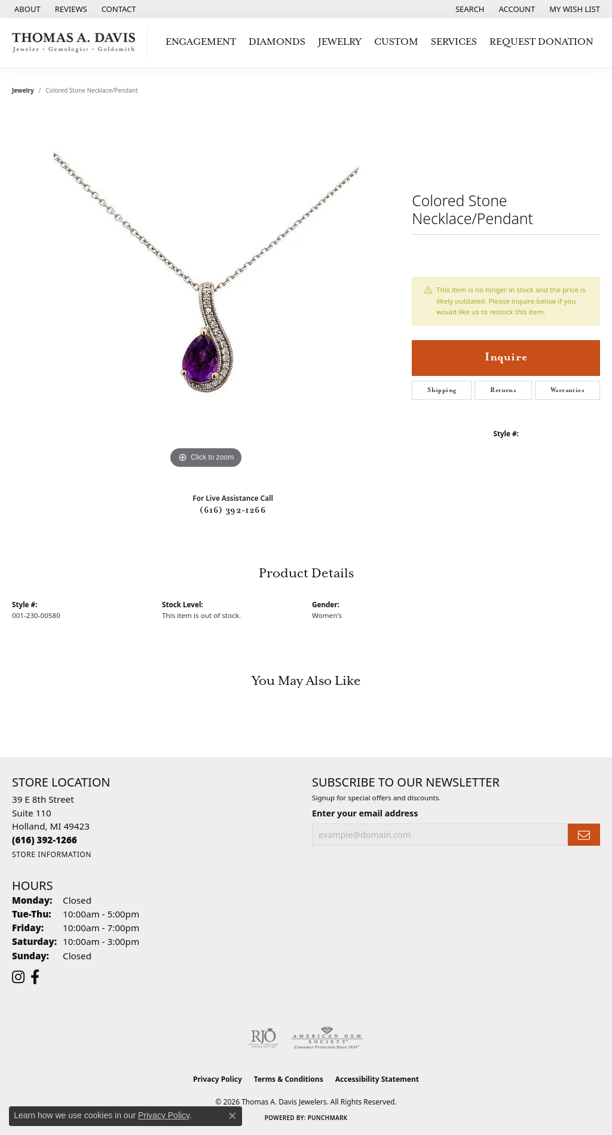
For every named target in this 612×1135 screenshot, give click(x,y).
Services (454, 42)
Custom (396, 42)
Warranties (567, 390)
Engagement (201, 42)
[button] (469, 9)
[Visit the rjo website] (264, 1038)
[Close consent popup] (232, 1115)
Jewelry (340, 42)
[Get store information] (51, 854)
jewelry (23, 90)
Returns (503, 390)
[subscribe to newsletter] (584, 835)
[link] (26, 9)
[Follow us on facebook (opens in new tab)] (34, 977)
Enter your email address (365, 813)
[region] (206, 292)
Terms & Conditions (288, 1079)
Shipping (441, 390)
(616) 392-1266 (233, 510)
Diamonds (277, 42)
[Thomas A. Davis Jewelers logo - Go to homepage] (77, 43)
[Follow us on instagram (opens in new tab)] (18, 977)
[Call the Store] (44, 840)
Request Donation (541, 42)
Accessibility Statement (377, 1079)
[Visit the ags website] (327, 1038)
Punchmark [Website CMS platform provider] (328, 1117)
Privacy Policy (217, 1079)
